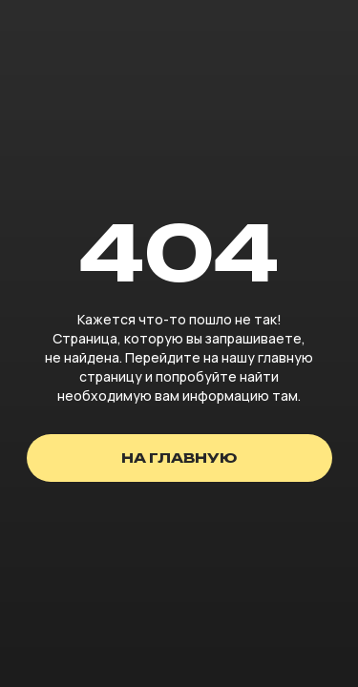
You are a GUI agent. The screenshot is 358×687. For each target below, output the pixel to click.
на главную (179, 457)
